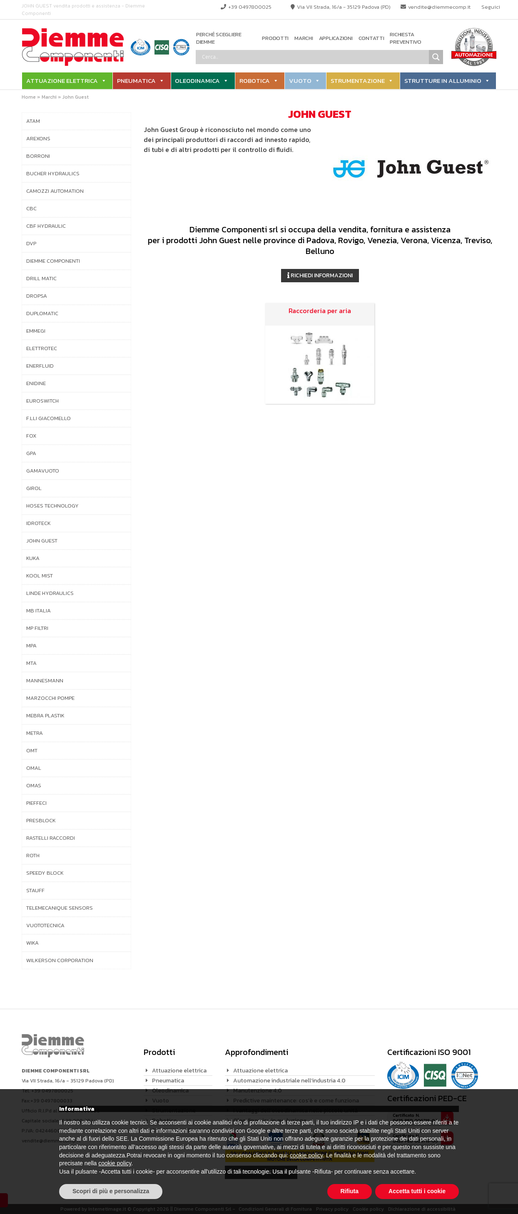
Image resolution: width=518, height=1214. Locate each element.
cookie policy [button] (306, 1155)
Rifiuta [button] (350, 1191)
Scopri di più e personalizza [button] (110, 1191)
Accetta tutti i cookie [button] (417, 1191)
